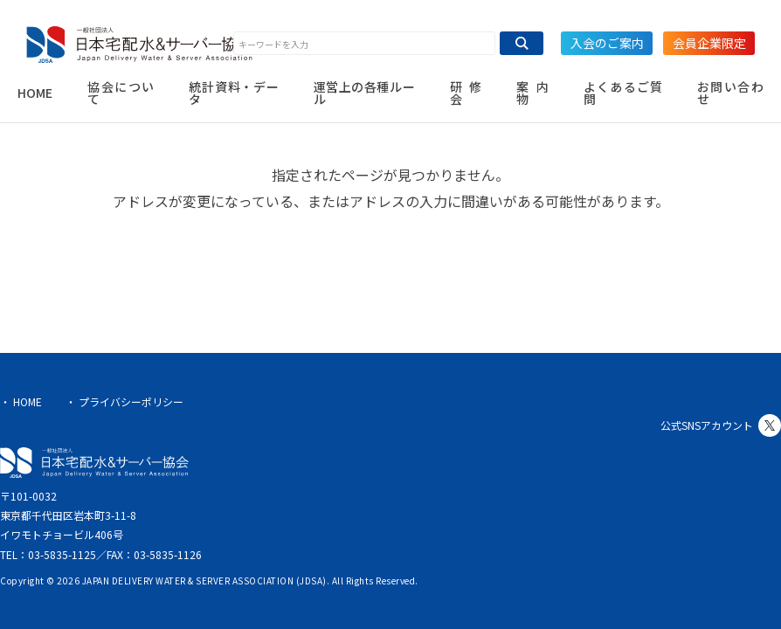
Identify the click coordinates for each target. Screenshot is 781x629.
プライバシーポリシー (131, 401)
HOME (34, 92)
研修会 (466, 92)
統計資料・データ (234, 92)
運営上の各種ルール (364, 92)
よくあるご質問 (622, 92)
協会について (120, 92)
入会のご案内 (607, 43)
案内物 (532, 92)
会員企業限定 (709, 43)
